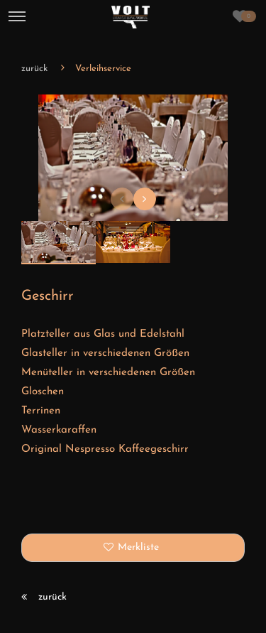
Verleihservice (103, 68)
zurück (34, 68)
